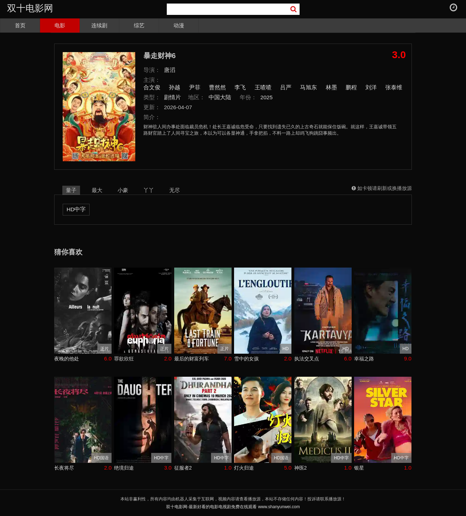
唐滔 (169, 70)
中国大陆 (220, 97)
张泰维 (393, 87)
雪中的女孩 (246, 358)
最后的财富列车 (191, 358)
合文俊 (151, 87)
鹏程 (351, 87)
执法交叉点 (306, 358)
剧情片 (172, 97)
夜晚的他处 (66, 358)
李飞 (240, 87)
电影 (60, 25)
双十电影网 (30, 8)
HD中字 (76, 209)
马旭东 (308, 87)
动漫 (179, 25)
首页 (20, 25)
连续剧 (99, 25)
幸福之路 (364, 358)
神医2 (300, 468)
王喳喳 (263, 87)
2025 (266, 97)
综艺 (139, 25)
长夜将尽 (64, 468)
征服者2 (183, 468)
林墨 (331, 87)
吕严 (285, 87)
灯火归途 (244, 468)
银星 (359, 468)
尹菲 (194, 87)
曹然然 (217, 87)
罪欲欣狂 (124, 358)
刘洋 (371, 87)
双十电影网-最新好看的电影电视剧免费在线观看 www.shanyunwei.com (233, 506)
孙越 (174, 87)
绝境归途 (124, 468)
